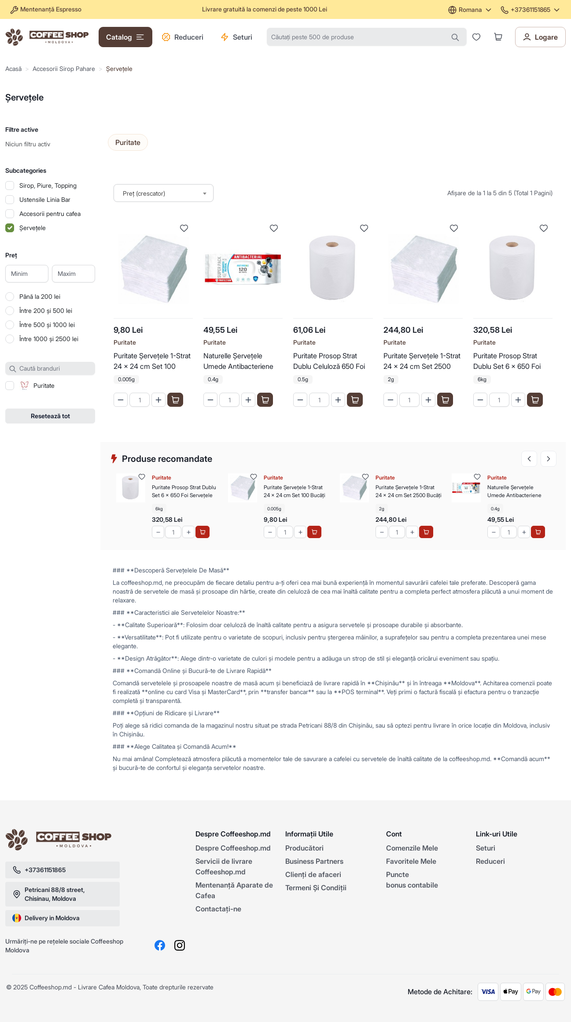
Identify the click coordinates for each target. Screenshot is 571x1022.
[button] (498, 37)
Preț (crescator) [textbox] (144, 193)
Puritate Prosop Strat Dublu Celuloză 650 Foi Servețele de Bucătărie (329, 361)
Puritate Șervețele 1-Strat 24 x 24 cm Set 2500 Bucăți (421, 361)
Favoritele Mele (411, 861)
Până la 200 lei (39, 296)
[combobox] (164, 193)
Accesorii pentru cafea (50, 213)
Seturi (236, 37)
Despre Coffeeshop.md (233, 848)
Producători (304, 848)
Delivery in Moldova (46, 918)
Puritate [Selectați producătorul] (127, 142)
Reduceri (182, 37)
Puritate (125, 342)
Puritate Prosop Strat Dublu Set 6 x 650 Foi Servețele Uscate (507, 361)
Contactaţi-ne (218, 908)
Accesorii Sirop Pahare (64, 68)
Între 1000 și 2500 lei (48, 338)
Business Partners (314, 861)
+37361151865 (530, 9)
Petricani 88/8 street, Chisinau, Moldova (48, 894)
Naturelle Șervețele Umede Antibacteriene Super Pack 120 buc (238, 361)
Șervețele (119, 68)
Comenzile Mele (412, 848)
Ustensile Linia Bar (44, 199)
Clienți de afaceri (313, 874)
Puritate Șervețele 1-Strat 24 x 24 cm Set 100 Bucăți (152, 361)
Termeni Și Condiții (315, 887)
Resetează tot (50, 416)
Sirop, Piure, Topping (48, 185)
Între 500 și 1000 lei (47, 324)
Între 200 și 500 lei (45, 310)
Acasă (13, 68)
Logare (540, 37)
